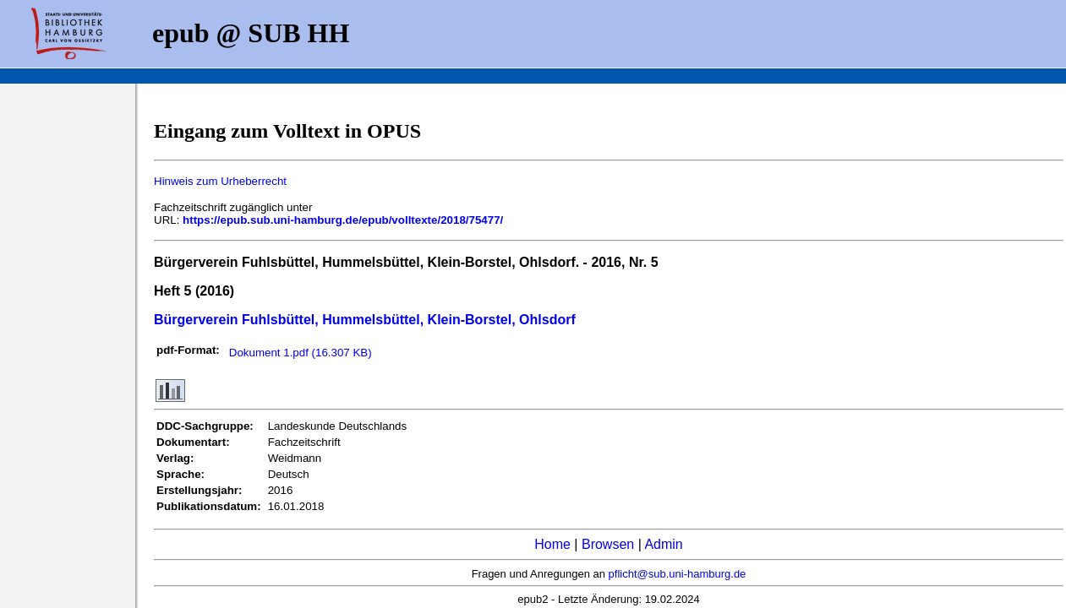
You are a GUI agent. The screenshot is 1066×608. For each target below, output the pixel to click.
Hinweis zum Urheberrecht (220, 181)
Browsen (608, 544)
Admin (663, 544)
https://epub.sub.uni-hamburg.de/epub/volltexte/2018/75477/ (343, 220)
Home (552, 544)
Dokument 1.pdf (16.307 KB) (300, 352)
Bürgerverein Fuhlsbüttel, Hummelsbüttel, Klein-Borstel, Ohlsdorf (365, 319)
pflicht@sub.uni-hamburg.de (677, 573)
